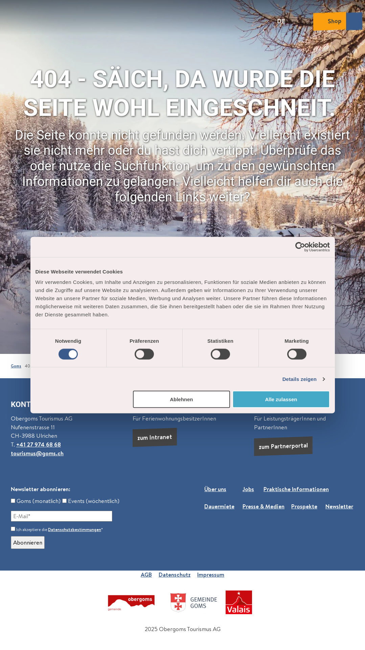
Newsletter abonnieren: (40, 489)
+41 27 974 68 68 (38, 444)
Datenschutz (174, 575)
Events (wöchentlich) (90, 501)
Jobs (248, 489)
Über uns (215, 489)
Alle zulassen (281, 399)
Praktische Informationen (296, 489)
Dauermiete (219, 506)
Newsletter (339, 506)
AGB (146, 575)
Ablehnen (181, 399)
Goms (16, 366)
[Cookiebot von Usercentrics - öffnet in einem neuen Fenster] (300, 247)
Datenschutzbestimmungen (74, 529)
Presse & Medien (263, 506)
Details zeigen (299, 379)
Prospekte (304, 506)
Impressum (210, 575)
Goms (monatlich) (36, 501)
